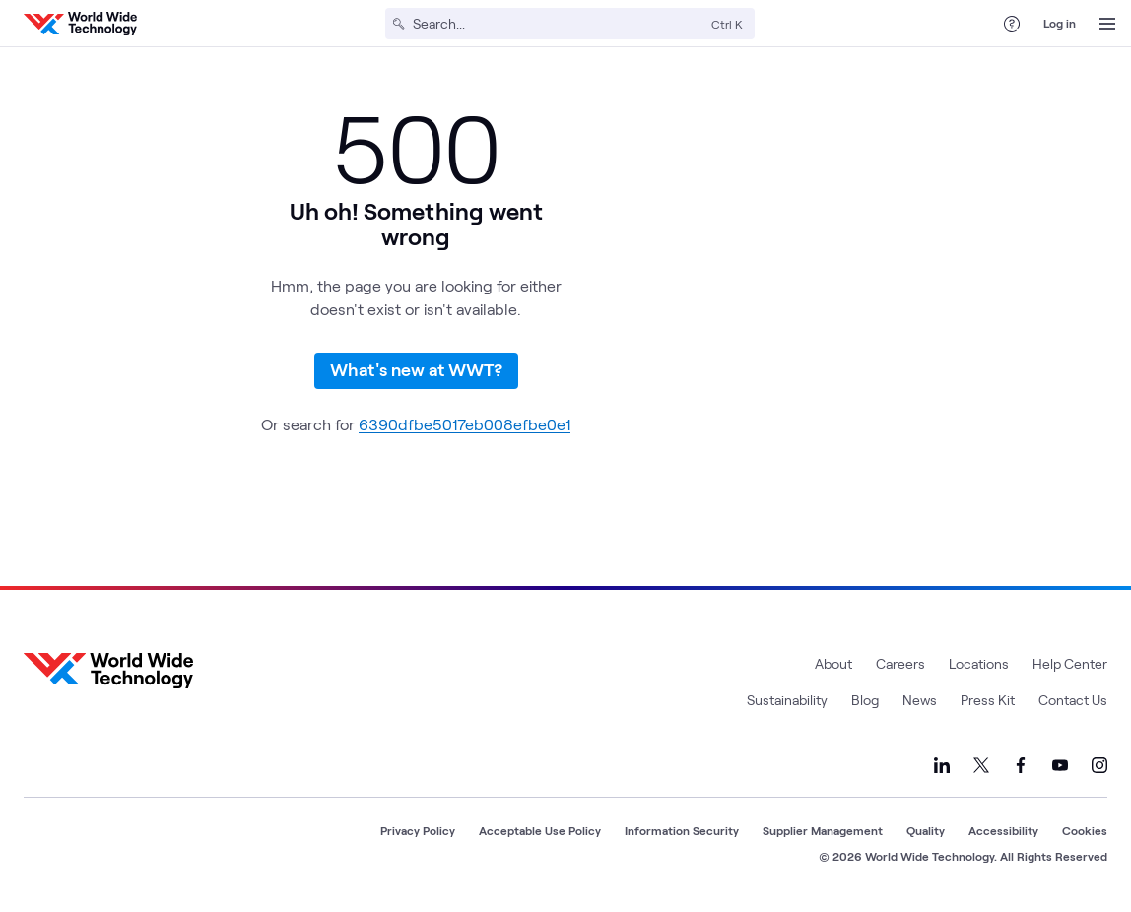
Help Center (1069, 663)
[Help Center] (1012, 24)
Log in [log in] (1059, 23)
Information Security (682, 830)
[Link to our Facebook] (1021, 765)
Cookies (1084, 830)
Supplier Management (823, 830)
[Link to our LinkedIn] (942, 765)
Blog (865, 699)
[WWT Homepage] (80, 23)
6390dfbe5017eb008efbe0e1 (464, 424)
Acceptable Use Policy (540, 830)
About (833, 663)
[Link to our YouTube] (1060, 765)
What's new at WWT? (416, 369)
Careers (900, 663)
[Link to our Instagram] (1099, 765)
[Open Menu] (1107, 24)
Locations (979, 663)
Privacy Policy (417, 830)
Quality (925, 830)
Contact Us (1072, 699)
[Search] (558, 23)
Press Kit (988, 699)
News (919, 699)
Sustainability (787, 699)
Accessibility (1003, 830)
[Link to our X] (981, 765)
